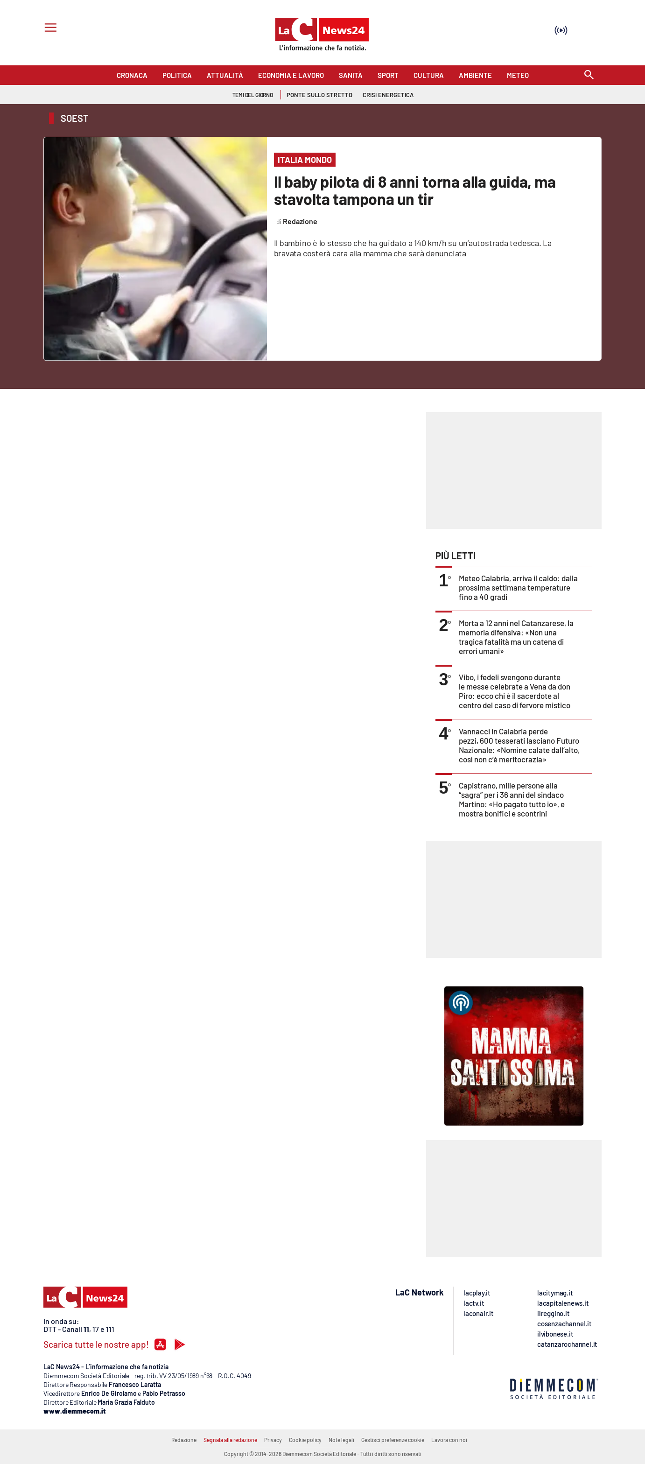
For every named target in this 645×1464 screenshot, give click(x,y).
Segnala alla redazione (230, 1439)
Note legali (341, 1439)
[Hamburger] (48, 28)
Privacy (273, 1439)
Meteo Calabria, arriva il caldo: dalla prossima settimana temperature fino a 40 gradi (518, 587)
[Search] (589, 75)
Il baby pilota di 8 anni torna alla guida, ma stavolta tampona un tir (415, 190)
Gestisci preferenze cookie (392, 1439)
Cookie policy (305, 1439)
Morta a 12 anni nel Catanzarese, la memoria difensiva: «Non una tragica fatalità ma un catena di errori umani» (516, 636)
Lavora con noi (449, 1439)
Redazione (183, 1439)
